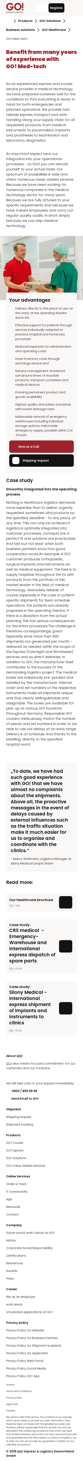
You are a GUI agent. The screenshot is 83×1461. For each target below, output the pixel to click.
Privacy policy (14, 1397)
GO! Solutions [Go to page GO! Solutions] (50, 21)
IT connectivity (17, 1191)
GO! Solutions (16, 1158)
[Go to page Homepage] (8, 21)
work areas (14, 1304)
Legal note (12, 1404)
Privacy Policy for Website (25, 1330)
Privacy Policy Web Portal (24, 1361)
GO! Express (15, 1150)
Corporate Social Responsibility (29, 1248)
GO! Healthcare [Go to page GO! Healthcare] (54, 30)
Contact (12, 1214)
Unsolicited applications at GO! (29, 1312)
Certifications (16, 1255)
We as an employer (20, 1297)
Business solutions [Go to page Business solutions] (20, 30)
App (9, 1199)
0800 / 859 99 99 (21, 1091)
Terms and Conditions (19, 1391)
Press (10, 1278)
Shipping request (30, 460)
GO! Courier (14, 1143)
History (11, 1240)
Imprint (10, 1384)
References (14, 1263)
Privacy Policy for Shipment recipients (34, 1345)
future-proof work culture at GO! (30, 1233)
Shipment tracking (19, 1124)
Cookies (10, 1410)
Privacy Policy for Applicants (27, 1353)
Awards (11, 1271)
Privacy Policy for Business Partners (32, 1338)
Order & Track (16, 1184)
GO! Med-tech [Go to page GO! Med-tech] (17, 39)
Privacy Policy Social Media (26, 1368)
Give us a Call (25, 447)
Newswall (13, 1207)
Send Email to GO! (22, 1099)
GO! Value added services (25, 1166)
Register (56, 8)
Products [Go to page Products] (25, 21)
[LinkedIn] (9, 1076)
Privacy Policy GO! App (23, 1376)
